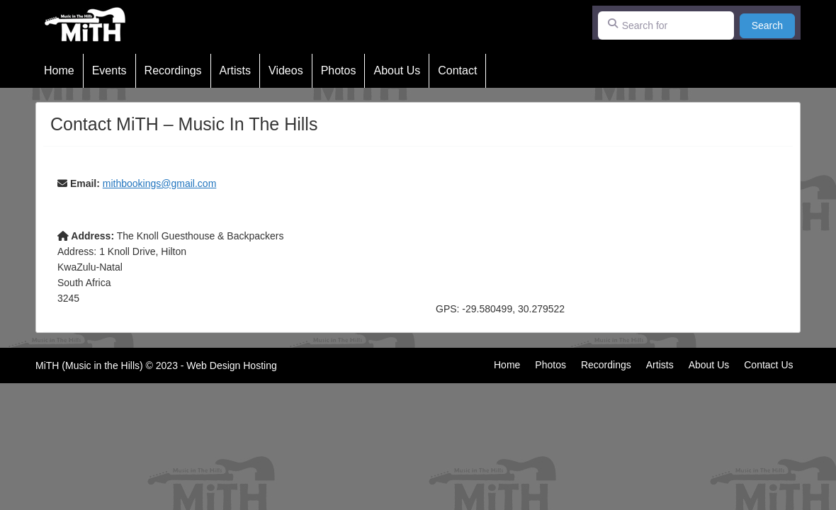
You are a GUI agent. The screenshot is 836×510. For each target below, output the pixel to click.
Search (773, 24)
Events (109, 70)
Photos (338, 70)
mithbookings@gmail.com (160, 183)
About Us (396, 70)
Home (59, 70)
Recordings (173, 70)
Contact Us (768, 364)
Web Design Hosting (231, 365)
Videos (286, 70)
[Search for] (666, 25)
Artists (235, 70)
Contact (457, 70)
